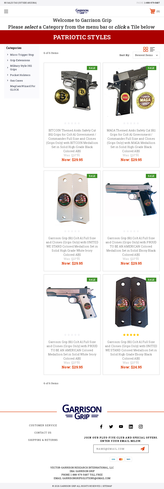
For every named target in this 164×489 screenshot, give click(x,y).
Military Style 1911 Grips (21, 67)
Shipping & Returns (43, 439)
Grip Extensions (20, 60)
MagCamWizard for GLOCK (22, 87)
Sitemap (107, 485)
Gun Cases (16, 80)
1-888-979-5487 (152, 3)
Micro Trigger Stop (22, 54)
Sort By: (124, 55)
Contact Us (43, 432)
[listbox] (146, 55)
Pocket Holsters (20, 75)
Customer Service (43, 425)
